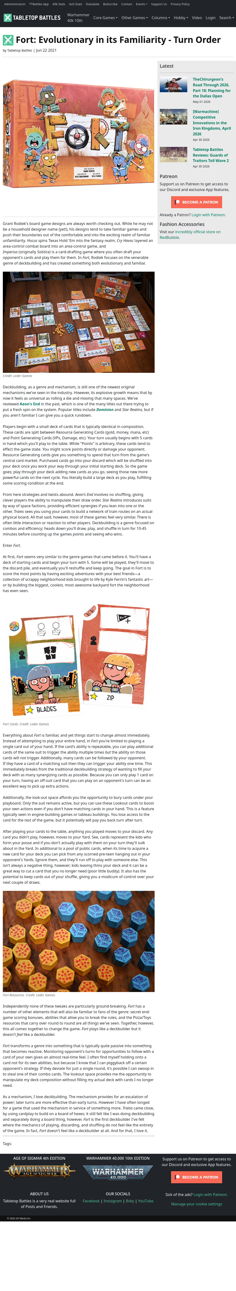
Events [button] (140, 4)
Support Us (159, 4)
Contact (126, 4)
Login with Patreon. (209, 214)
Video (197, 17)
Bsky (130, 1201)
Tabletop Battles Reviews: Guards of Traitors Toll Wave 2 (211, 155)
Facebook (91, 1201)
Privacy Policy (180, 4)
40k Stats (58, 4)
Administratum (14, 4)
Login (211, 17)
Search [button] (225, 17)
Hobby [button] (179, 17)
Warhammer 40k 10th (78, 17)
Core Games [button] (104, 17)
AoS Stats (75, 4)
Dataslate (92, 4)
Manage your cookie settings (196, 1204)
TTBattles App (39, 4)
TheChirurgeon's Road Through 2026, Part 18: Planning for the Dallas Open (212, 88)
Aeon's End (30, 404)
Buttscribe (110, 4)
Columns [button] (159, 17)
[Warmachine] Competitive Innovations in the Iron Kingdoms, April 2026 (212, 123)
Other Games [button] (133, 17)
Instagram (113, 1201)
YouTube (145, 1201)
